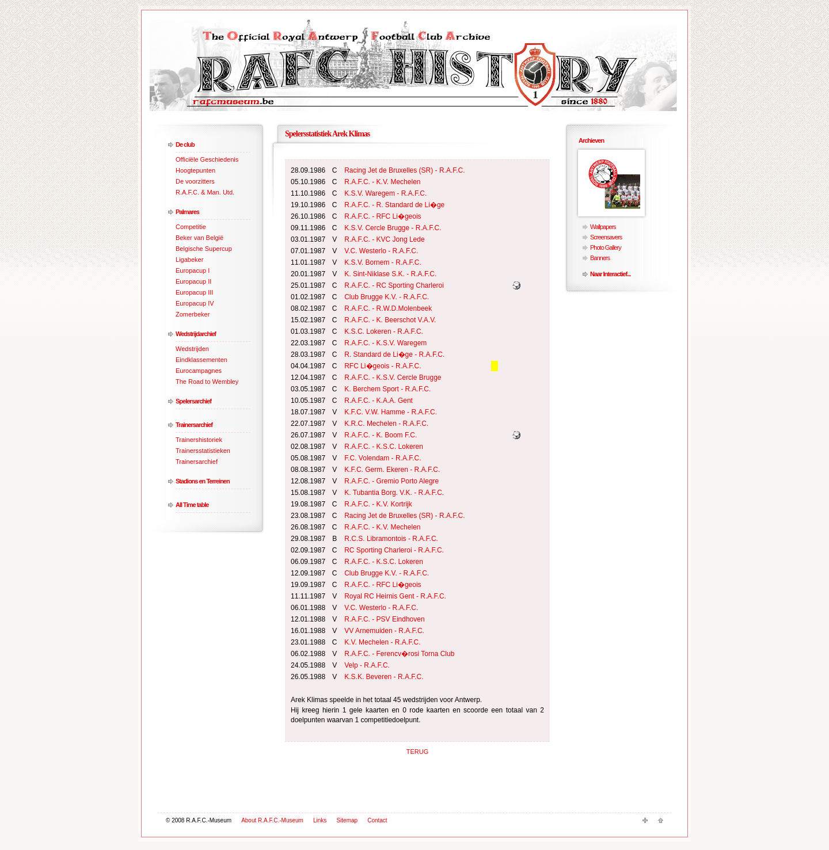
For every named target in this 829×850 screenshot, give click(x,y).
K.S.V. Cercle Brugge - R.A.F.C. (392, 228)
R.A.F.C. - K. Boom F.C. (380, 435)
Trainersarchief (194, 424)
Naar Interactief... (610, 273)
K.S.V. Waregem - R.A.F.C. (385, 193)
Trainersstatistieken (203, 450)
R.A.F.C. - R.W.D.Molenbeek (388, 308)
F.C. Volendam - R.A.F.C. (382, 458)
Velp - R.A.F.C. (367, 665)
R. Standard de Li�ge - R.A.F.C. (394, 354)
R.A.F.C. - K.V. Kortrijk (378, 504)
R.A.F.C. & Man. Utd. (205, 192)
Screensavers (606, 237)
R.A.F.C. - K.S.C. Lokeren (383, 447)
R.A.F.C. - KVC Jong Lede (384, 239)
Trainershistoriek (199, 439)
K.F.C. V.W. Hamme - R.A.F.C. (390, 412)
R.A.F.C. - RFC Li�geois (382, 216)
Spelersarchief (193, 401)
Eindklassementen (201, 359)
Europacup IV (195, 303)
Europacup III (194, 292)
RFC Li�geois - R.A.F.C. (382, 366)
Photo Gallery (605, 247)
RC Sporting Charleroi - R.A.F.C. (394, 550)
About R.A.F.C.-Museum (272, 820)
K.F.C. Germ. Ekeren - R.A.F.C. (392, 470)
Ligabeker (189, 259)
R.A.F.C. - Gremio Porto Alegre (391, 481)
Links (319, 820)
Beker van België (199, 237)
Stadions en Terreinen (203, 481)
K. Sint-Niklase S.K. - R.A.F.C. (390, 274)
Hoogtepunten (195, 170)
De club (185, 144)
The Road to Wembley (207, 381)
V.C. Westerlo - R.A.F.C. (381, 251)
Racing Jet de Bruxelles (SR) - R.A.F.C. (404, 170)
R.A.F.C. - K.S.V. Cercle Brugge (392, 377)
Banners (600, 257)
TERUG (417, 751)
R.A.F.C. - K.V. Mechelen (382, 182)
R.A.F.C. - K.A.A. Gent (378, 401)
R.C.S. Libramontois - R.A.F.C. (391, 539)
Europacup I (193, 270)
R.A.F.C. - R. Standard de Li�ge (394, 205)
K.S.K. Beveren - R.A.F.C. (383, 677)
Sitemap (347, 820)
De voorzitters (195, 181)
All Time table (192, 504)
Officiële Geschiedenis (207, 159)
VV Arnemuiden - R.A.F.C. (384, 631)
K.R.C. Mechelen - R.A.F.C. (386, 424)
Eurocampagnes (199, 370)
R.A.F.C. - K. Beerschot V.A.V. (390, 320)
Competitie (191, 226)
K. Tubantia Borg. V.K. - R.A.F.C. (394, 493)
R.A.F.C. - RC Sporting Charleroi (394, 285)
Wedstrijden (192, 348)
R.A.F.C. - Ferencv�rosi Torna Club (399, 654)
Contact (377, 820)
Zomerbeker (193, 314)
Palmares (187, 211)
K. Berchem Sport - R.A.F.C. (387, 389)
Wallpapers (603, 226)
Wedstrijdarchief (196, 333)
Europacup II (193, 281)
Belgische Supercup (204, 248)
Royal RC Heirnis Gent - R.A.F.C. (395, 596)
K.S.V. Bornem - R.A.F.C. (382, 262)
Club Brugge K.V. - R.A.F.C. (386, 297)
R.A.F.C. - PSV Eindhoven (384, 619)
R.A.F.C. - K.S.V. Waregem (385, 343)
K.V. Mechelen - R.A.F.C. (382, 642)
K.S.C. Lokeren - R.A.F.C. (383, 331)
